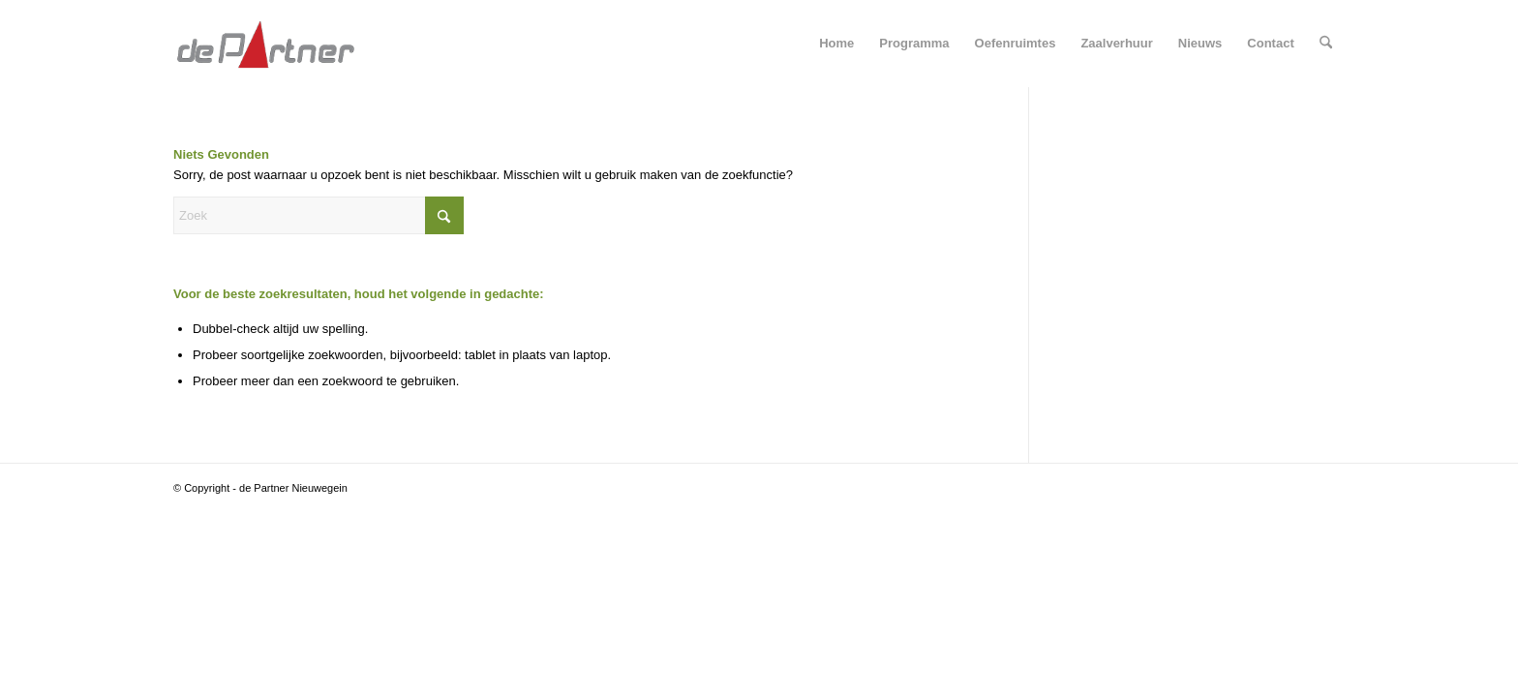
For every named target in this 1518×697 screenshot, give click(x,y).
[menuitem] (836, 43)
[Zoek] (1326, 43)
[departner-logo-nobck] (265, 43)
